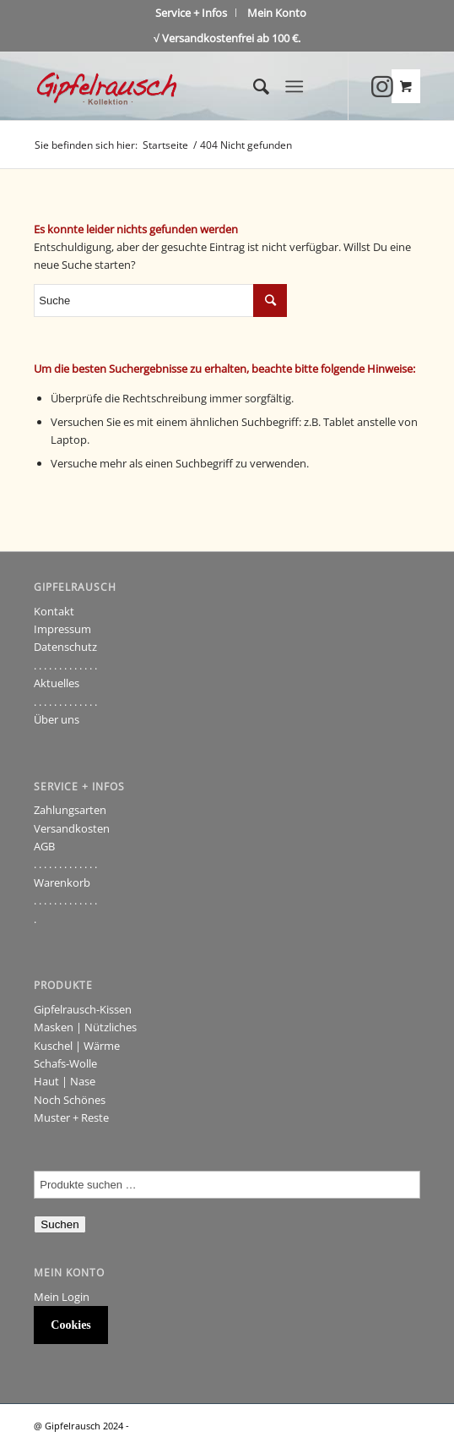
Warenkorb (62, 882)
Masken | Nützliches (85, 1027)
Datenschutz (65, 646)
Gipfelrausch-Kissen (83, 1009)
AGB (44, 846)
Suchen (59, 1224)
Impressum (62, 629)
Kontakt (54, 611)
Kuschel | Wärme (77, 1045)
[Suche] (252, 86)
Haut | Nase (64, 1081)
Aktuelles (56, 683)
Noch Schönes (69, 1099)
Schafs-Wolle (65, 1063)
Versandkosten (72, 828)
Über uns (56, 719)
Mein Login (61, 1296)
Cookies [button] (70, 1325)
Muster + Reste (71, 1117)
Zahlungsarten (70, 809)
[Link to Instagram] (382, 87)
